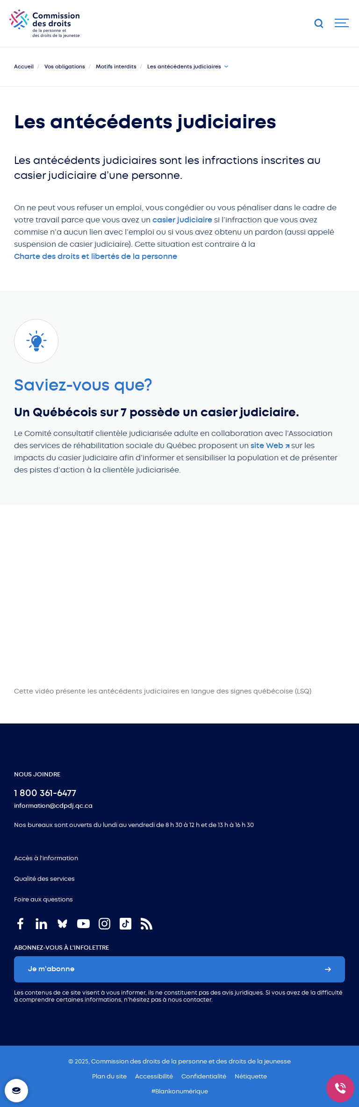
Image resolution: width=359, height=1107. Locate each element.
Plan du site (109, 1076)
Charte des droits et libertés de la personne (95, 256)
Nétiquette (251, 1076)
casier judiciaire (182, 220)
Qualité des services (44, 879)
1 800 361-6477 (45, 793)
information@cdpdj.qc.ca (53, 806)
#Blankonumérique (179, 1091)
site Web (267, 445)
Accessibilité (154, 1076)
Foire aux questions (43, 899)
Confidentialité (203, 1076)
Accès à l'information (46, 858)
